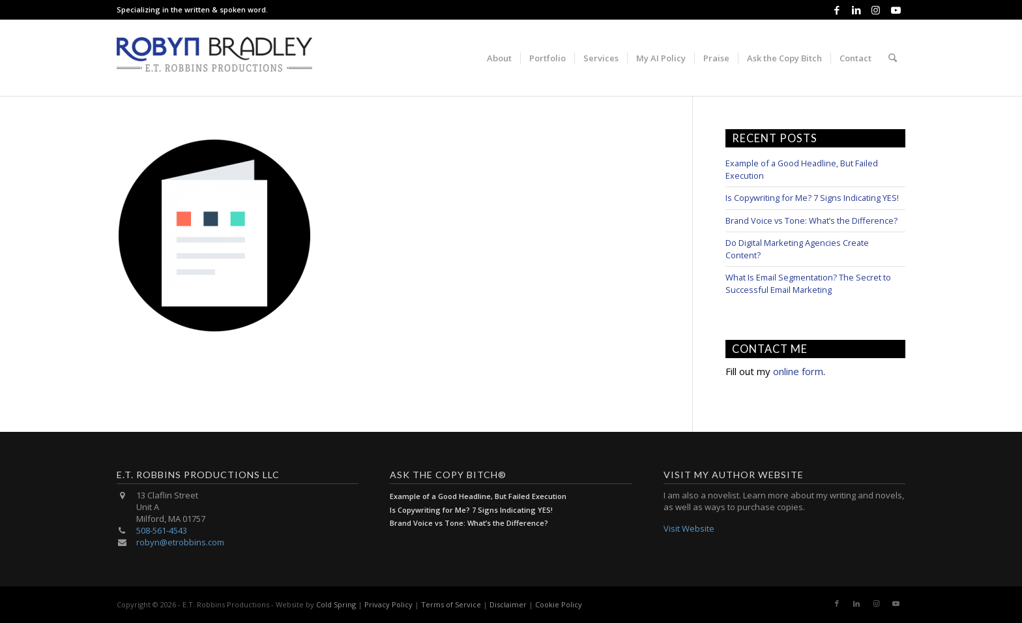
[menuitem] (499, 58)
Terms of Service (451, 604)
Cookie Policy (558, 604)
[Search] (892, 58)
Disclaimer (508, 604)
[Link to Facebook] (836, 10)
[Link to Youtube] (895, 10)
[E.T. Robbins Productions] (214, 58)
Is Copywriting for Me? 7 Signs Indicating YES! (812, 198)
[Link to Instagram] (875, 10)
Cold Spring (336, 604)
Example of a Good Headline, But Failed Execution (478, 496)
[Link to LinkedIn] (856, 10)
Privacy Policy (388, 604)
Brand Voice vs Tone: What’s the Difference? (811, 220)
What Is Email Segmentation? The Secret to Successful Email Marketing (808, 283)
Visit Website (689, 528)
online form (798, 371)
